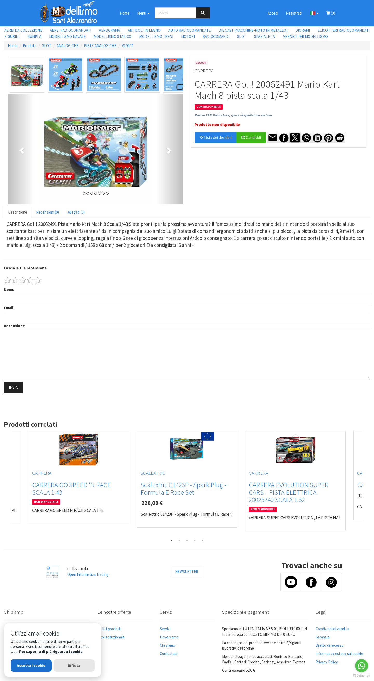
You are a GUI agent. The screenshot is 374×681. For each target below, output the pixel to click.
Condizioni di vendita (332, 628)
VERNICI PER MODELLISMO (305, 36)
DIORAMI (302, 30)
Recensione (14, 325)
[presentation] (43, 405)
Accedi (273, 13)
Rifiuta (74, 665)
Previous (7, 483)
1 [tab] (171, 540)
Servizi (165, 628)
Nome (9, 289)
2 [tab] (179, 540)
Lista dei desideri (215, 137)
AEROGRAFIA (109, 30)
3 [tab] (187, 540)
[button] (314, 13)
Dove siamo (169, 636)
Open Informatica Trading (88, 574)
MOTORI (188, 36)
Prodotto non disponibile (217, 124)
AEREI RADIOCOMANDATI (70, 30)
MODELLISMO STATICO (112, 36)
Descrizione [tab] (17, 212)
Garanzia (322, 636)
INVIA (13, 387)
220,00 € (152, 502)
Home (124, 13)
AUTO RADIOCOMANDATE (189, 30)
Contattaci (168, 653)
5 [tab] (202, 540)
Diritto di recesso (330, 645)
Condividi (251, 137)
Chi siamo (167, 645)
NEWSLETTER (186, 571)
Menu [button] (143, 13)
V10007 (127, 45)
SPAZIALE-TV (264, 36)
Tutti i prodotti (109, 628)
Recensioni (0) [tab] (47, 212)
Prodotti (30, 45)
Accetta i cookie (31, 665)
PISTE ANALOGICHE (100, 45)
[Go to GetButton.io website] (361, 675)
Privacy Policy (327, 661)
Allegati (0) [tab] (76, 212)
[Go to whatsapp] (361, 665)
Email (8, 307)
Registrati (294, 13)
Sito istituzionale (111, 636)
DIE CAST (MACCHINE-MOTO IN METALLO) (253, 30)
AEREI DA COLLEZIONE (23, 30)
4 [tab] (194, 540)
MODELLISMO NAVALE (67, 36)
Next (366, 483)
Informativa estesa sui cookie (339, 653)
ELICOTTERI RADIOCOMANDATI (344, 30)
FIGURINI (11, 36)
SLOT (241, 36)
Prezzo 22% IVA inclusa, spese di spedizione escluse (233, 115)
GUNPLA (34, 36)
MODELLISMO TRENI (156, 36)
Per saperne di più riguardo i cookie (51, 651)
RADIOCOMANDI (216, 36)
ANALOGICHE (67, 45)
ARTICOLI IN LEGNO (144, 30)
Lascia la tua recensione (25, 268)
